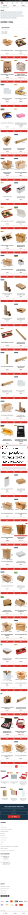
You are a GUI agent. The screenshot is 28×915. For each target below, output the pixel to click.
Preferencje (20, 467)
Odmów (7, 467)
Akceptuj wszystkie (14, 465)
